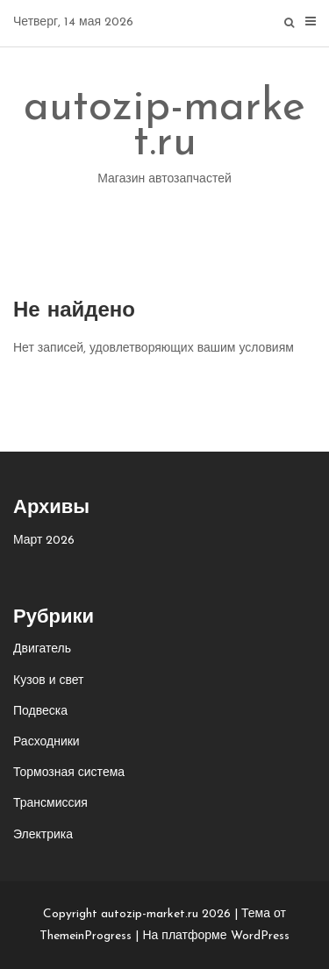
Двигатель (42, 649)
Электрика (43, 835)
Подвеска (40, 711)
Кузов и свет (48, 681)
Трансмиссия (50, 803)
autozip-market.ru (164, 140)
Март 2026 (44, 540)
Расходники (46, 742)
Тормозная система (69, 773)
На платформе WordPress (215, 936)
